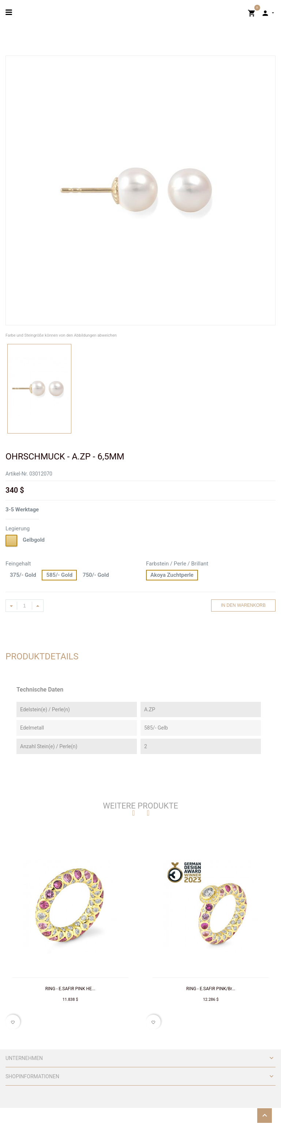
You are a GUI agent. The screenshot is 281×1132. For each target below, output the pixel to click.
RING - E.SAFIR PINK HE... (70, 988)
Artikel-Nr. (16, 474)
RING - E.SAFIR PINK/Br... (210, 988)
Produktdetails (42, 656)
